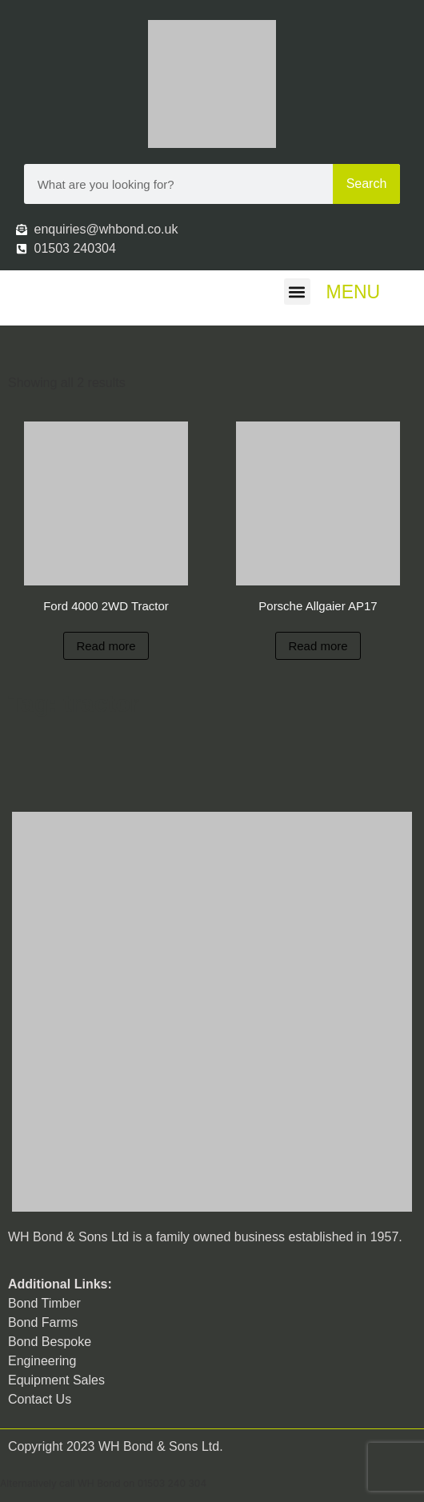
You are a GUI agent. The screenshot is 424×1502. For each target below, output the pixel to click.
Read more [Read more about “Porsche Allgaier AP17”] (317, 646)
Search (366, 183)
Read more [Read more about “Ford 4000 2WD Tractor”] (105, 646)
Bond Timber (44, 1303)
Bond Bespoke (49, 1341)
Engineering (42, 1361)
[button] (297, 291)
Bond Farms (43, 1322)
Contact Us (39, 1399)
